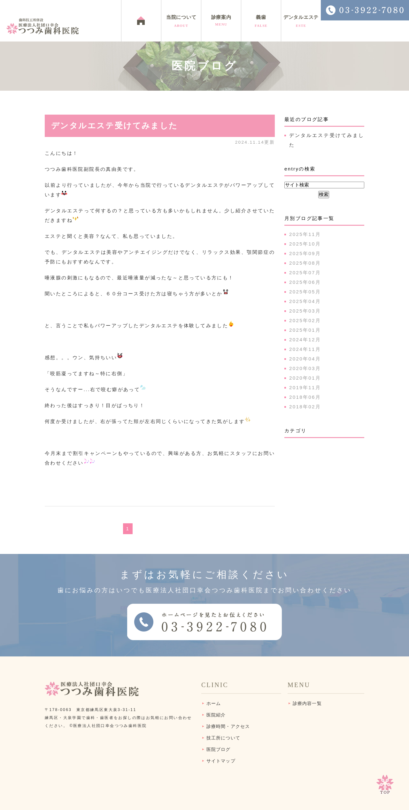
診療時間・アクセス (228, 726)
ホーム (213, 703)
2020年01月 (305, 378)
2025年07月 (305, 272)
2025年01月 (305, 330)
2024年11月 (305, 349)
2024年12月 (305, 339)
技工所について (223, 738)
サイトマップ (220, 761)
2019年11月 (305, 387)
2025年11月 (305, 234)
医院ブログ (218, 749)
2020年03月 (305, 368)
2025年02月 (305, 320)
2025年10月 (305, 243)
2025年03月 (305, 311)
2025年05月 (305, 291)
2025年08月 (305, 263)
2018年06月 (305, 397)
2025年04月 (305, 301)
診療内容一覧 (307, 703)
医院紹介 (216, 715)
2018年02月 (305, 406)
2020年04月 (305, 358)
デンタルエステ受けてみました (114, 125)
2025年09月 (305, 253)
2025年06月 (305, 282)
